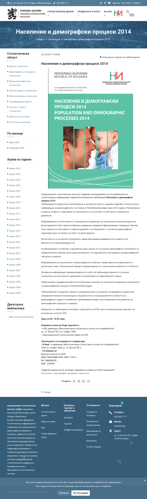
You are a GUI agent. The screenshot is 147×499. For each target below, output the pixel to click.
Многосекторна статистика (23, 96)
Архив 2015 (14, 225)
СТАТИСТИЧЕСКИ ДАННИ (60, 13)
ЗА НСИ (108, 13)
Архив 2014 (14, 231)
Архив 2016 (14, 219)
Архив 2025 (14, 168)
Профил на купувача (73, 430)
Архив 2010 (14, 253)
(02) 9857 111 (61, 3)
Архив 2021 (14, 191)
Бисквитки (91, 441)
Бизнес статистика (18, 66)
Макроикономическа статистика (19, 83)
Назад (45, 392)
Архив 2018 (14, 208)
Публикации (54, 39)
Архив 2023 (14, 180)
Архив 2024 (14, 174)
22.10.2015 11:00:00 (50, 54)
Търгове (67, 424)
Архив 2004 (14, 287)
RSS (43, 428)
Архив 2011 (14, 247)
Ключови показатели (20, 122)
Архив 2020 (14, 196)
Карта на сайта (48, 421)
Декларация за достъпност (93, 433)
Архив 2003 (14, 293)
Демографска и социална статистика (22, 74)
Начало (40, 39)
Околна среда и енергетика (23, 90)
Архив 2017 (14, 213)
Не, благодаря (80, 493)
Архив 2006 (14, 276)
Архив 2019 (14, 202)
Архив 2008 (14, 264)
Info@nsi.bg (119, 426)
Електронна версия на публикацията (120, 57)
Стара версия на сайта (49, 435)
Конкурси (68, 417)
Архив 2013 (14, 236)
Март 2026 (14, 142)
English (136, 3)
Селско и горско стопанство (17, 109)
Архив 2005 (14, 282)
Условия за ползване (91, 414)
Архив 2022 (14, 185)
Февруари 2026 (16, 148)
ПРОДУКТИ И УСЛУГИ (89, 13)
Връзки (116, 3)
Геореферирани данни (20, 101)
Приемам (64, 493)
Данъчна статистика (19, 116)
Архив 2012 (14, 242)
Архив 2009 (14, 259)
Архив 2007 (14, 270)
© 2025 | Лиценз (93, 447)
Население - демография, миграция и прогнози (65, 373)
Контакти (126, 3)
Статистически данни (48, 414)
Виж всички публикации (21, 317)
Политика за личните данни (93, 423)
